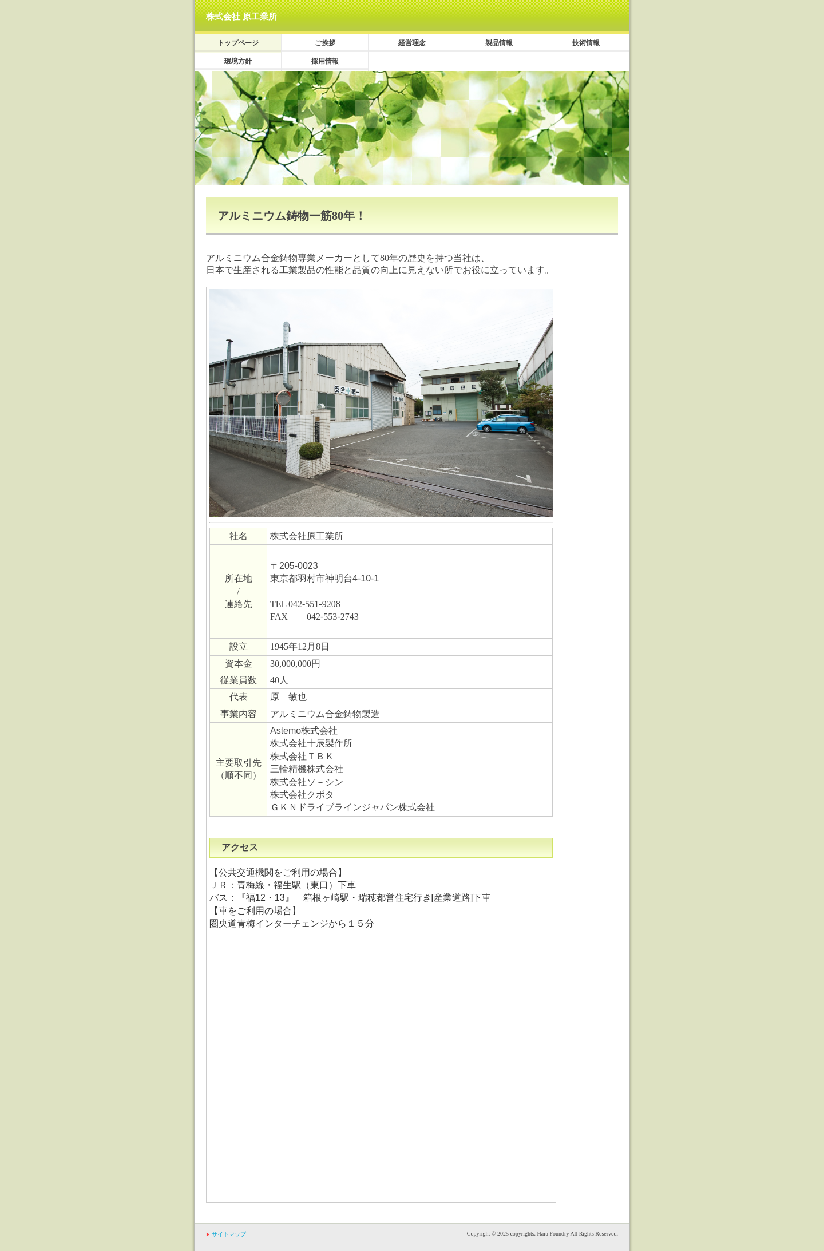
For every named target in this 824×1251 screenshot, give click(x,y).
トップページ (238, 43)
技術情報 (586, 43)
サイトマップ (229, 1234)
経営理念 (412, 43)
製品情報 (499, 43)
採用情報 (325, 61)
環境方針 (238, 61)
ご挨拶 (325, 43)
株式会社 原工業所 (241, 16)
